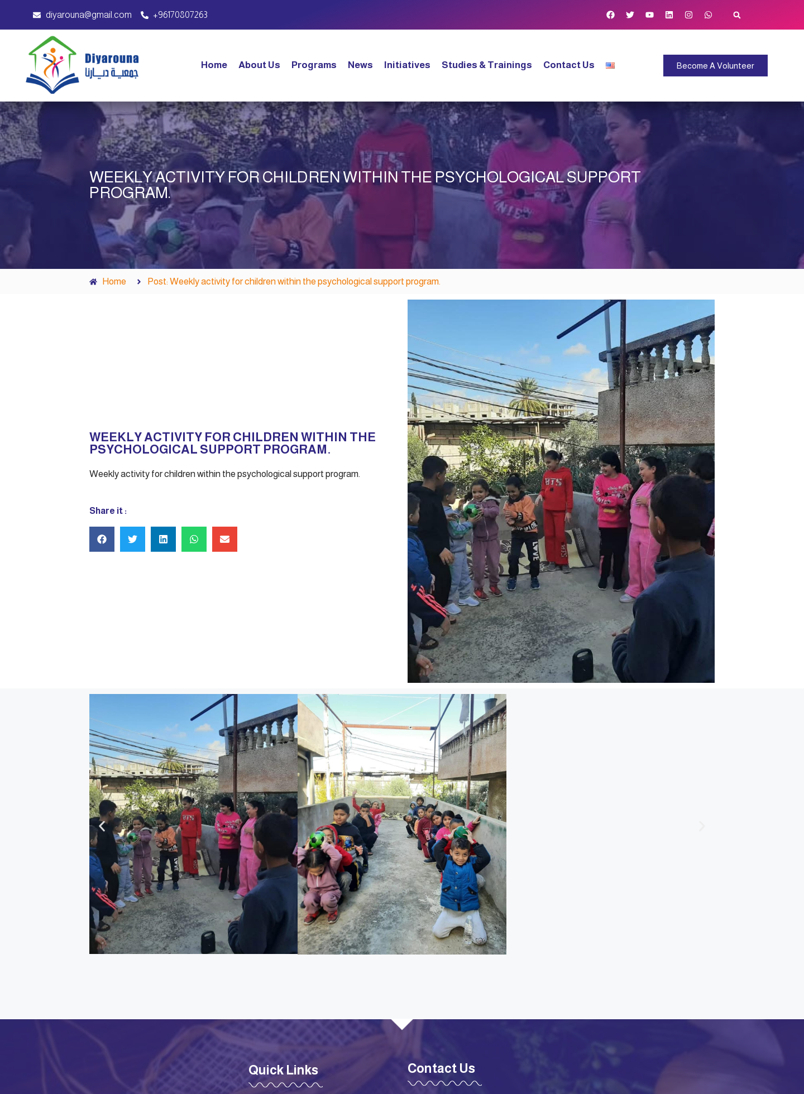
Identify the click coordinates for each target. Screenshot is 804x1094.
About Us (259, 65)
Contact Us (569, 65)
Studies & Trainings (487, 65)
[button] (737, 15)
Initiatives (407, 65)
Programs (314, 65)
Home (214, 65)
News (360, 65)
